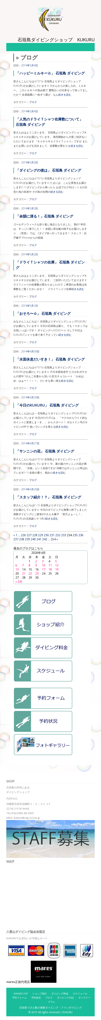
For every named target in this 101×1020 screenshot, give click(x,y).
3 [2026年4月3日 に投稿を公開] (43, 561)
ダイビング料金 (59, 993)
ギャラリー (84, 997)
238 (21, 539)
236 (80, 535)
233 (63, 535)
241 (38, 539)
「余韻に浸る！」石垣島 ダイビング (44, 216)
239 (27, 539)
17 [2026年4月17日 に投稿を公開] (43, 569)
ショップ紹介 (39, 993)
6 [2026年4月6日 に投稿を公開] (16, 565)
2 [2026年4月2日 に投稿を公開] (36, 561)
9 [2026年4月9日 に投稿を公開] (36, 565)
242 (44, 539)
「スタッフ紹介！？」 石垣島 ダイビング (48, 497)
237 (15, 539)
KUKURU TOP (21, 993)
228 (34, 535)
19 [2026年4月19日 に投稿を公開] (56, 569)
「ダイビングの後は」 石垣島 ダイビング (48, 170)
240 (33, 539)
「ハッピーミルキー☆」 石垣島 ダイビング (50, 73)
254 (53, 539)
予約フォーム (19, 997)
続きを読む (64, 94)
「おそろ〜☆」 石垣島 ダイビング (43, 313)
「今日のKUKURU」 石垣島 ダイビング (47, 405)
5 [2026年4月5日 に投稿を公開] (56, 561)
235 (75, 535)
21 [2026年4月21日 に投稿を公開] (23, 573)
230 (46, 535)
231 (52, 535)
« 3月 (18, 582)
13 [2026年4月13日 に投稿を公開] (17, 569)
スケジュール (80, 993)
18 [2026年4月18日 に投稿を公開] (50, 569)
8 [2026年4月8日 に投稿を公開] (29, 565)
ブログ (33, 102)
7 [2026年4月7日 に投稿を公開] (23, 565)
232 (57, 535)
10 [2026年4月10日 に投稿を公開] (43, 565)
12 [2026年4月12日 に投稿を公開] (56, 565)
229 (40, 535)
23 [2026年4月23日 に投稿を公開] (37, 573)
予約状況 (36, 997)
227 (29, 535)
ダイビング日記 (65, 997)
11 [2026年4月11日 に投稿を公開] (50, 565)
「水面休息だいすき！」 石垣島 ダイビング (50, 359)
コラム (51, 1001)
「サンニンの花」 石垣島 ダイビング (45, 451)
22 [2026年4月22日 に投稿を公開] (30, 573)
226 (23, 535)
